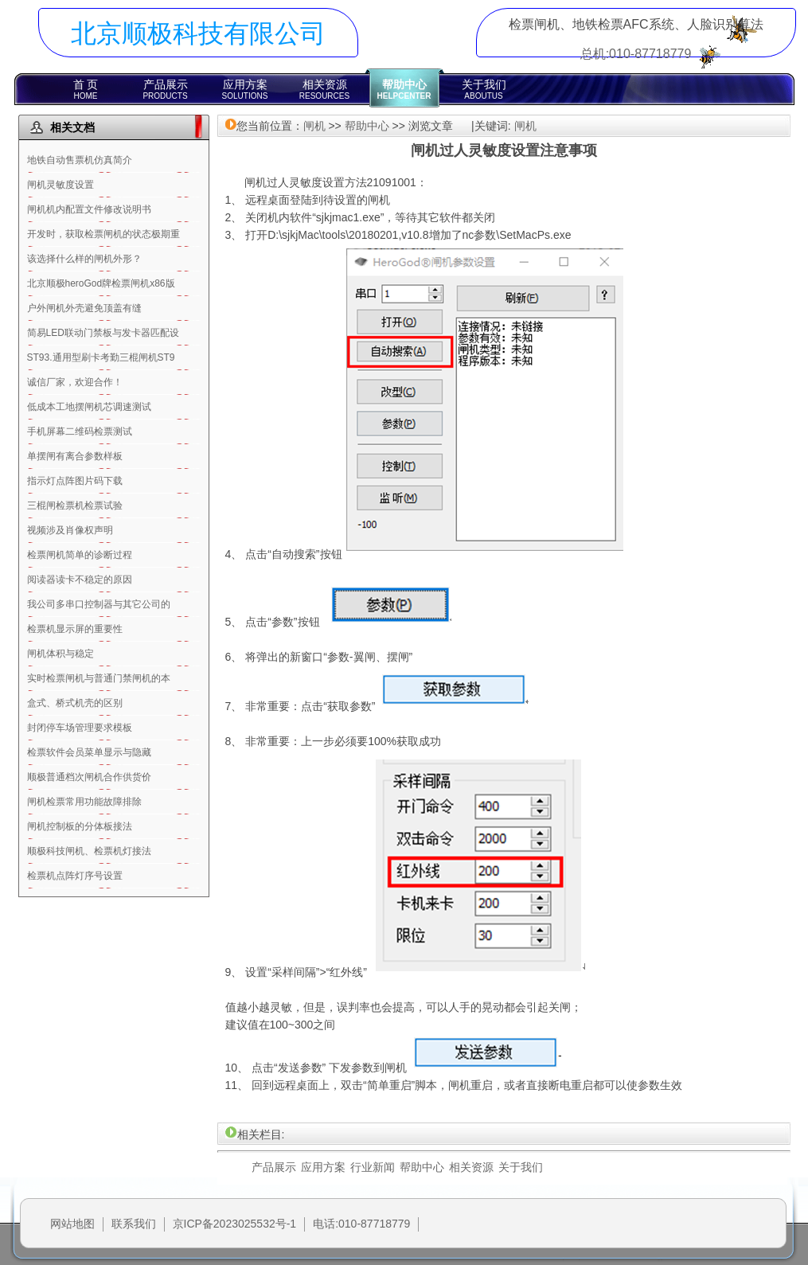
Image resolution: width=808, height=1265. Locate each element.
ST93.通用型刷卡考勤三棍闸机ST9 (101, 357)
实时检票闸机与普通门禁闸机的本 (98, 678)
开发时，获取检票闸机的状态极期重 (103, 234)
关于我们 (484, 89)
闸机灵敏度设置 (60, 184)
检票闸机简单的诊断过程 (79, 554)
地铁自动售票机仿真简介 (79, 160)
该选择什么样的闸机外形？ (84, 258)
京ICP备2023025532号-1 (235, 1223)
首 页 (86, 89)
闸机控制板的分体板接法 (79, 826)
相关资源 (325, 89)
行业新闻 (372, 1167)
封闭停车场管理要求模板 (79, 727)
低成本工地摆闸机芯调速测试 (89, 406)
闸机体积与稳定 (60, 653)
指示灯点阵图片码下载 (75, 480)
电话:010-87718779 (361, 1223)
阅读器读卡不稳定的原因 (79, 579)
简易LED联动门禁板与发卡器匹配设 (103, 332)
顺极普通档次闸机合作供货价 (89, 777)
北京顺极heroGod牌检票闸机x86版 (101, 283)
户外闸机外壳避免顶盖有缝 (84, 308)
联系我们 (133, 1223)
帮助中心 (404, 89)
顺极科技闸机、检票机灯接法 (89, 851)
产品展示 (165, 89)
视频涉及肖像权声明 (70, 530)
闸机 (314, 125)
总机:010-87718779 (636, 54)
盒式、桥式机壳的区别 (75, 703)
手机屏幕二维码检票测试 (79, 431)
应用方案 (245, 89)
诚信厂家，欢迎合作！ (75, 382)
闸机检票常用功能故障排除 (84, 801)
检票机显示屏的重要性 (75, 628)
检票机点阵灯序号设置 (75, 875)
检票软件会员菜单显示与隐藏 (89, 752)
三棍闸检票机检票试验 (75, 505)
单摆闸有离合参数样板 (75, 456)
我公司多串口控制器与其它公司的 (98, 604)
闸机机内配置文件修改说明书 (89, 209)
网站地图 (72, 1223)
